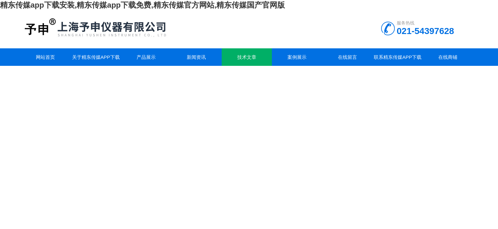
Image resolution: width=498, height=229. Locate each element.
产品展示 (146, 57)
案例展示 (296, 57)
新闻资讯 (196, 57)
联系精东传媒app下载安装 (397, 60)
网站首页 (45, 57)
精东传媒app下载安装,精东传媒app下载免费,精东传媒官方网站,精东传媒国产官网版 (142, 5)
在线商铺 (447, 57)
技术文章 (246, 57)
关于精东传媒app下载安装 (96, 60)
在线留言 (347, 57)
